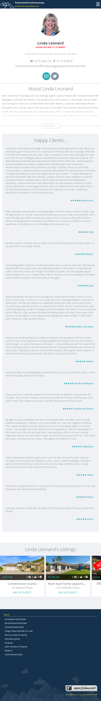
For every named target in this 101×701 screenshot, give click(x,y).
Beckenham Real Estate (16, 623)
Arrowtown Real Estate (15, 619)
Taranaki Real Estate (14, 627)
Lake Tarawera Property (16, 646)
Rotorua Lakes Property (16, 634)
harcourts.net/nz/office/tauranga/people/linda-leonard (50, 66)
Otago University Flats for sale (19, 631)
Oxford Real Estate (13, 654)
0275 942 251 (43, 61)
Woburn (8, 650)
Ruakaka (9, 642)
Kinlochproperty (12, 638)
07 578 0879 (65, 61)
